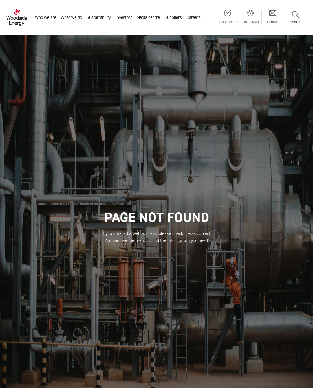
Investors (124, 17)
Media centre (148, 17)
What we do (71, 17)
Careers (193, 17)
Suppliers (173, 17)
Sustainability (99, 17)
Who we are (45, 17)
